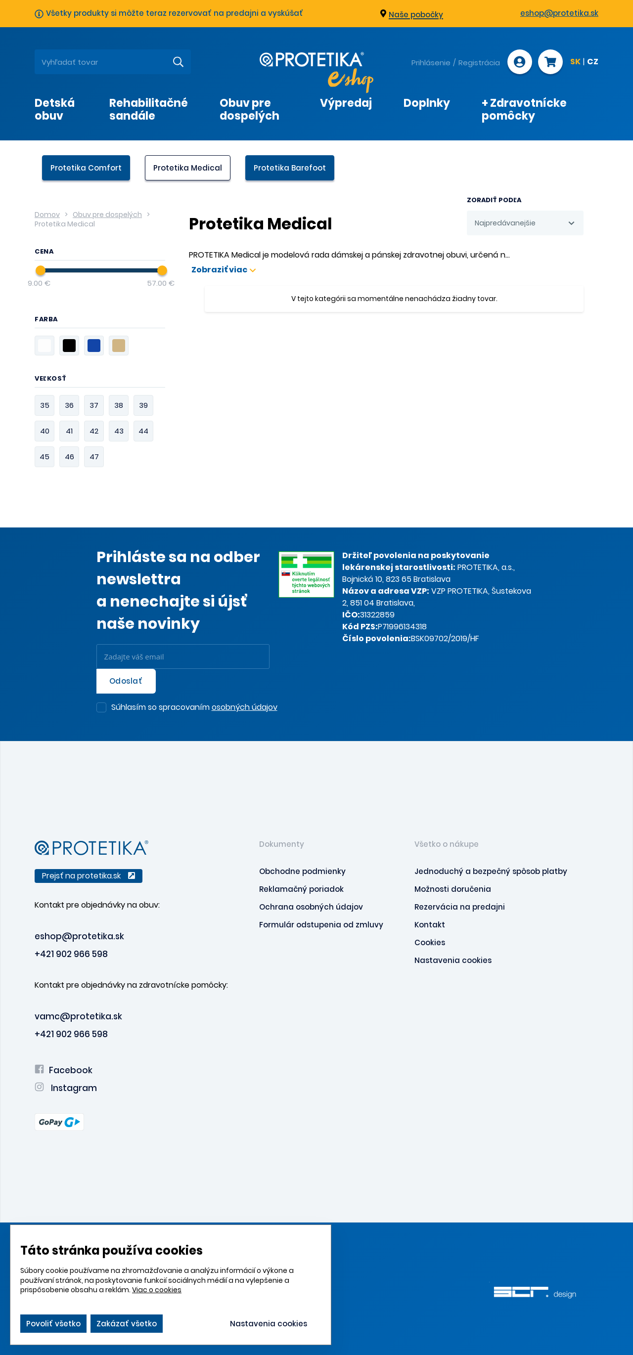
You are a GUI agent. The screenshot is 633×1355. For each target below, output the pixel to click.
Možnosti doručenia (452, 889)
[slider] (40, 270)
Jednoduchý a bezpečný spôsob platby (490, 871)
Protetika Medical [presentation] (187, 168)
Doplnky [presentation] (427, 103)
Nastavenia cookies (453, 960)
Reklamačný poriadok (301, 889)
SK (575, 62)
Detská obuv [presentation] (55, 109)
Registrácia (479, 62)
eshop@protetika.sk (559, 13)
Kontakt (429, 924)
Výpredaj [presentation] (346, 103)
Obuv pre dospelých (107, 214)
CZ (592, 62)
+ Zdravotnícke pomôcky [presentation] (524, 109)
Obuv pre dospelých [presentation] (249, 109)
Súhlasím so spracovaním (194, 708)
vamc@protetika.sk (78, 1016)
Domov (47, 214)
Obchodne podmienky (302, 871)
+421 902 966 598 (71, 954)
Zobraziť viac (223, 269)
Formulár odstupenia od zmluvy (321, 924)
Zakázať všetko (126, 1323)
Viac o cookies (156, 1290)
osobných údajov (244, 707)
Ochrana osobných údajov (311, 907)
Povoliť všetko (53, 1323)
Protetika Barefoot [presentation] (290, 168)
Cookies (429, 942)
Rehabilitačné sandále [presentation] (148, 109)
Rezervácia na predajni (459, 907)
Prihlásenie (431, 62)
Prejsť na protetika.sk (88, 875)
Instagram (66, 1088)
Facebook (63, 1070)
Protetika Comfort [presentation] (86, 168)
